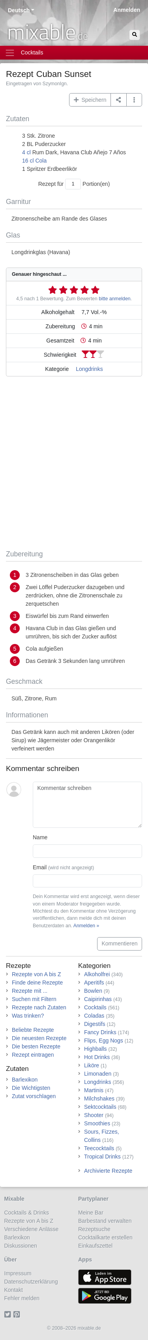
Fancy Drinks (100, 1032)
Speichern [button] (90, 100)
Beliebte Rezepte (33, 1030)
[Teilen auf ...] (119, 100)
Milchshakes (99, 1098)
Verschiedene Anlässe (31, 1229)
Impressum (18, 1273)
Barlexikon (24, 1079)
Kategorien (94, 965)
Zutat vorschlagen (34, 1096)
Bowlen (93, 991)
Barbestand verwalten (104, 1221)
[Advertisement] (74, 464)
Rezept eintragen (33, 1055)
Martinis (93, 1090)
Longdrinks (89, 369)
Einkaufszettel (95, 1246)
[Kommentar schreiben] (87, 805)
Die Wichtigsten (31, 1088)
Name (40, 837)
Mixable (14, 1199)
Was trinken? (28, 1015)
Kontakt (13, 1290)
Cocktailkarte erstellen (105, 1237)
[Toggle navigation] (74, 53)
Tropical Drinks (102, 1156)
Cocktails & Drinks (26, 1212)
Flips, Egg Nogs (103, 1040)
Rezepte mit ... (29, 991)
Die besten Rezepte (36, 1046)
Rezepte (18, 965)
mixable (47, 31)
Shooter (93, 1115)
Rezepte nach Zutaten (39, 1007)
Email (63, 867)
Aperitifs (94, 982)
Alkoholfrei (97, 974)
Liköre (91, 1065)
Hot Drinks (97, 1057)
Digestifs (94, 1024)
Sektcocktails (100, 1107)
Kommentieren (119, 943)
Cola (41, 160)
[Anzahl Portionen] (73, 184)
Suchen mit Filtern (34, 999)
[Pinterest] (17, 1315)
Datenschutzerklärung (31, 1281)
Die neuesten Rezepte (39, 1038)
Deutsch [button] (19, 10)
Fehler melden (22, 1298)
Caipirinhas (98, 999)
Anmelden (126, 10)
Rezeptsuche (94, 1229)
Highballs (95, 1049)
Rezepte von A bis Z (36, 974)
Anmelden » (86, 925)
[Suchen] (134, 35)
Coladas (94, 1015)
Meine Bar (90, 1212)
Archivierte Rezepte (108, 1171)
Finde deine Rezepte (37, 982)
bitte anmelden (114, 298)
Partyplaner (93, 1199)
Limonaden (97, 1074)
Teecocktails (99, 1148)
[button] (134, 100)
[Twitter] (8, 1315)
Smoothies (97, 1123)
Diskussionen (20, 1246)
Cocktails (95, 1007)
